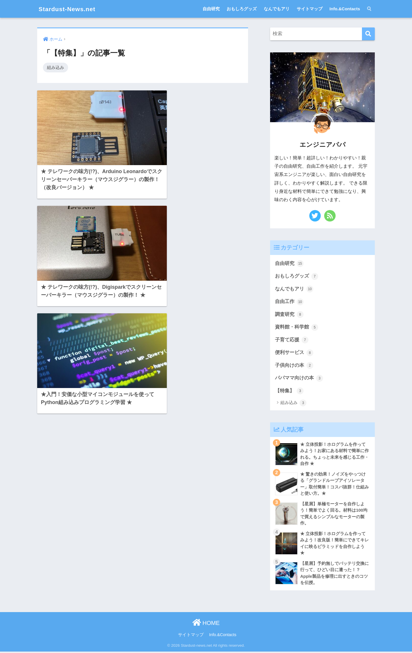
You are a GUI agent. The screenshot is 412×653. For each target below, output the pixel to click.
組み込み (55, 67)
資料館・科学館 (296, 327)
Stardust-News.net (70, 9)
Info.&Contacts (345, 8)
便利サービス (294, 353)
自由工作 (289, 301)
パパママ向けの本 (299, 378)
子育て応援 (291, 340)
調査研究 (289, 314)
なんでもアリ (277, 8)
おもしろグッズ (242, 8)
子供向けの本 (294, 366)
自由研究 (211, 8)
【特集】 (289, 391)
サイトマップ (309, 8)
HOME (206, 624)
